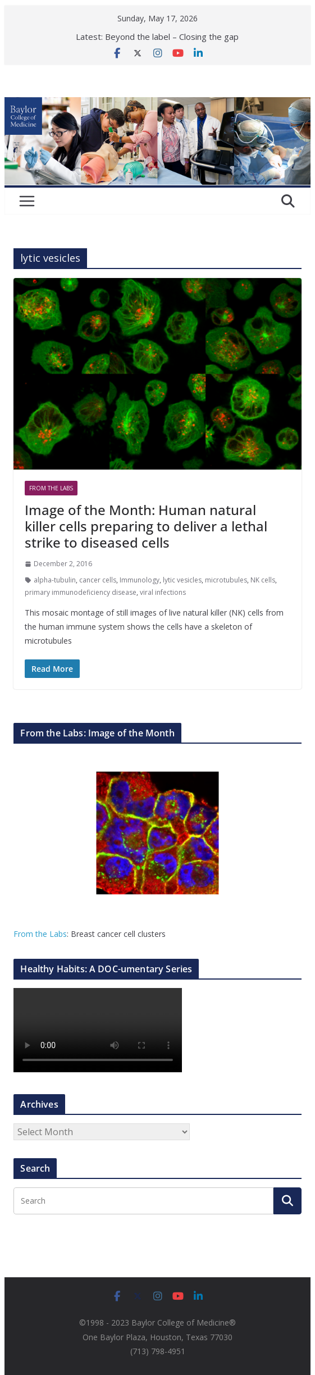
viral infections (163, 592)
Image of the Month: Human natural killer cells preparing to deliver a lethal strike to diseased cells (146, 526)
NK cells (262, 580)
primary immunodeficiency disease (80, 592)
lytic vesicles (182, 580)
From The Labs (51, 488)
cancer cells (97, 580)
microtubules (226, 580)
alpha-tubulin (55, 580)
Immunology (139, 580)
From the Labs (40, 933)
